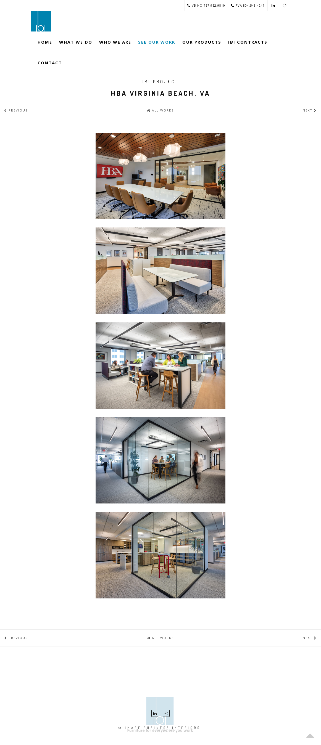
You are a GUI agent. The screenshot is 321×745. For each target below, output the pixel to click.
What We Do (75, 42)
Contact (50, 62)
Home (45, 42)
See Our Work (156, 42)
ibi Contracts (247, 42)
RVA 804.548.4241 (248, 5)
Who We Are (115, 42)
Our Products (201, 42)
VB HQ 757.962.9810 (206, 5)
